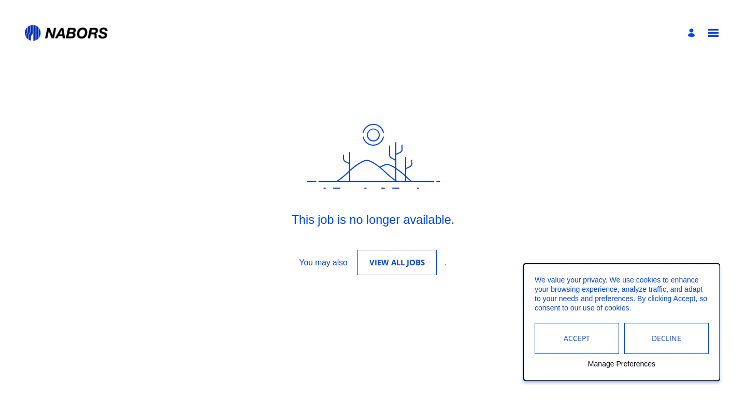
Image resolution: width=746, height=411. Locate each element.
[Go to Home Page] (66, 33)
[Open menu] (713, 32)
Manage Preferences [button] (621, 364)
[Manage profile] (693, 33)
